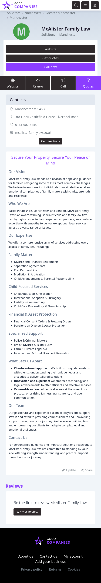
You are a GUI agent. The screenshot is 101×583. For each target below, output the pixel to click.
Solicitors (14, 13)
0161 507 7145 (26, 125)
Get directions (50, 141)
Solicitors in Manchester (59, 34)
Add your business (50, 561)
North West (33, 13)
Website (50, 49)
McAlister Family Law (65, 29)
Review (38, 82)
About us (25, 556)
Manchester (18, 17)
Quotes (88, 82)
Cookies (74, 569)
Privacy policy (31, 569)
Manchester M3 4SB (30, 109)
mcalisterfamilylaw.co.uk (33, 132)
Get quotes (50, 58)
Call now (50, 67)
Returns (55, 569)
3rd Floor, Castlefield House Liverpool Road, (47, 117)
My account (73, 556)
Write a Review (27, 512)
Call (63, 82)
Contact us (48, 556)
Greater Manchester (60, 13)
